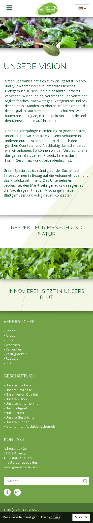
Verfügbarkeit (15, 354)
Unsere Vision (15, 399)
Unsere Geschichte (19, 417)
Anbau (10, 335)
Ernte (9, 340)
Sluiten (81, 517)
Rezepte (11, 358)
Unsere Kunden (17, 422)
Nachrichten (14, 412)
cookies (54, 517)
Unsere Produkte (17, 385)
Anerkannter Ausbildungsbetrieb (29, 426)
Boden (10, 331)
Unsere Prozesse (18, 390)
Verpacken (13, 349)
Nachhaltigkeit (15, 408)
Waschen (12, 345)
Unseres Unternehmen (22, 403)
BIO (7, 363)
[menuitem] (80, 8)
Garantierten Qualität (21, 394)
